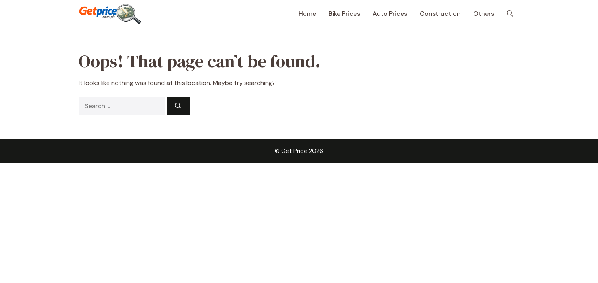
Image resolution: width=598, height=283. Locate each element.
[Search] (178, 106)
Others (483, 13)
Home (307, 13)
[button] (509, 14)
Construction (440, 13)
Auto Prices (390, 13)
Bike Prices (344, 13)
